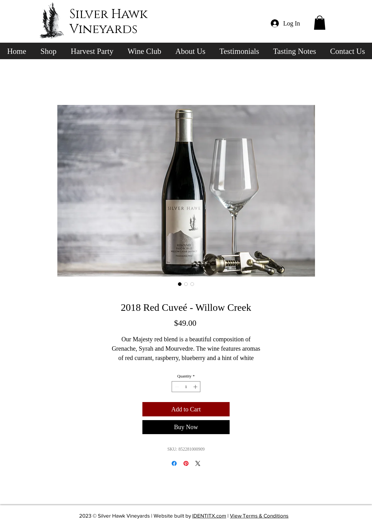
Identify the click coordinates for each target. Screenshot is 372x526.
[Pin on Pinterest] (186, 463)
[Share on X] (198, 463)
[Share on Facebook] (174, 463)
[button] (320, 23)
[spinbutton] (186, 386)
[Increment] (196, 386)
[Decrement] (176, 386)
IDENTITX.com (209, 516)
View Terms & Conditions (259, 516)
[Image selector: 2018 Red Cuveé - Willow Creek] (180, 284)
